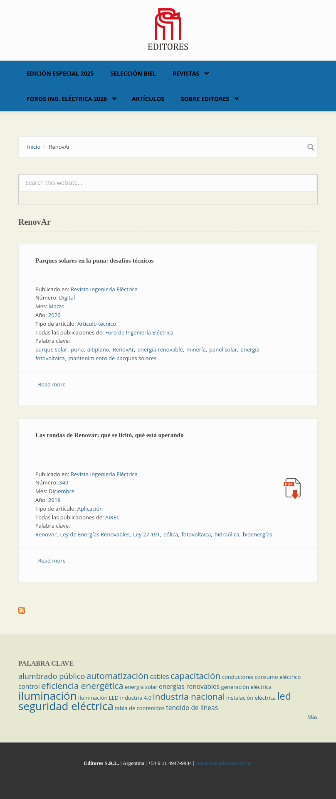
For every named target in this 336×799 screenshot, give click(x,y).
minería (195, 349)
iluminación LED (98, 697)
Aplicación (90, 508)
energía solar (141, 687)
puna (77, 349)
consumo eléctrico (278, 677)
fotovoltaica (196, 534)
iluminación (47, 695)
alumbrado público (51, 676)
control (29, 686)
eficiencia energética (82, 685)
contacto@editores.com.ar (223, 763)
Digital (67, 297)
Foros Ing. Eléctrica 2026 (67, 99)
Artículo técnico (96, 323)
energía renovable (160, 349)
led (284, 696)
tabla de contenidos (140, 708)
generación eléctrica (246, 687)
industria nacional (189, 696)
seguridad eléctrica (66, 705)
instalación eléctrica (251, 697)
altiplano (98, 349)
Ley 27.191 (146, 534)
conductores (237, 677)
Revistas (186, 73)
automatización (117, 675)
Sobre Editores (205, 99)
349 (63, 482)
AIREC (112, 517)
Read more (52, 384)
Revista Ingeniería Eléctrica (104, 289)
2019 (54, 500)
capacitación (195, 675)
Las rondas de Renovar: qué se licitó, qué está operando (109, 435)
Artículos (148, 99)
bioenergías (257, 534)
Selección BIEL (133, 73)
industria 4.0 (136, 697)
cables (159, 676)
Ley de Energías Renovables (95, 534)
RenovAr (123, 349)
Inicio (33, 146)
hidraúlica (227, 534)
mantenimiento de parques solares (112, 358)
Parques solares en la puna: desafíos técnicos (94, 260)
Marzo (56, 306)
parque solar (51, 349)
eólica (170, 534)
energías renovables (189, 686)
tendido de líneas (192, 707)
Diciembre (61, 491)
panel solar (223, 349)
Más (312, 716)
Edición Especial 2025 (60, 73)
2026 (54, 315)
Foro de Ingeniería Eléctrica (139, 332)
